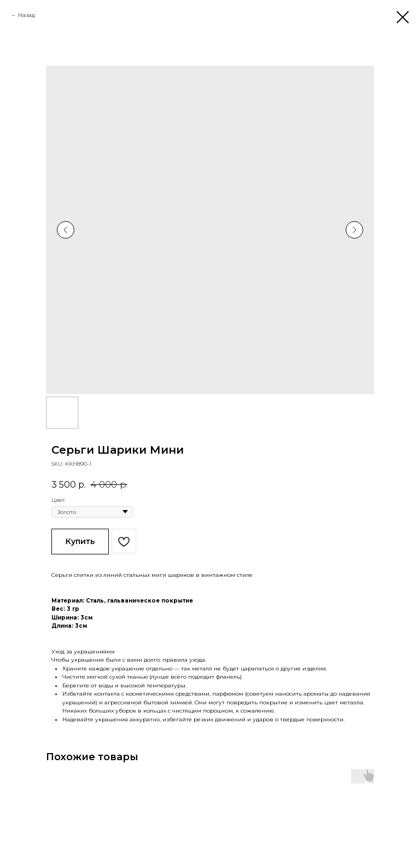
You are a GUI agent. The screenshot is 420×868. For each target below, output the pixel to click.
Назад (26, 15)
